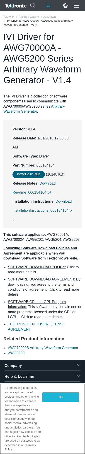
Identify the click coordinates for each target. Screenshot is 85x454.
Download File (28, 174)
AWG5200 (16, 353)
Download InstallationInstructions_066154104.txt (42, 210)
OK (60, 397)
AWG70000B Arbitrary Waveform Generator (43, 348)
